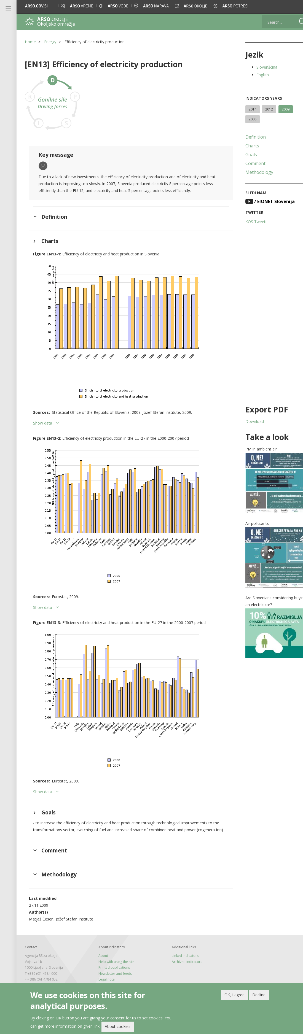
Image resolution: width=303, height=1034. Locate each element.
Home (30, 41)
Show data (42, 423)
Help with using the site (113, 968)
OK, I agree (234, 994)
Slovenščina (258, 67)
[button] (293, 6)
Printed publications (111, 974)
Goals (242, 155)
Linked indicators (179, 962)
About (100, 962)
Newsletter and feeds (112, 980)
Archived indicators (181, 968)
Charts (243, 146)
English (254, 74)
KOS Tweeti (247, 221)
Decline (259, 994)
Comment (247, 163)
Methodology (250, 172)
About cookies (117, 1026)
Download (246, 421)
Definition (247, 137)
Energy (50, 41)
